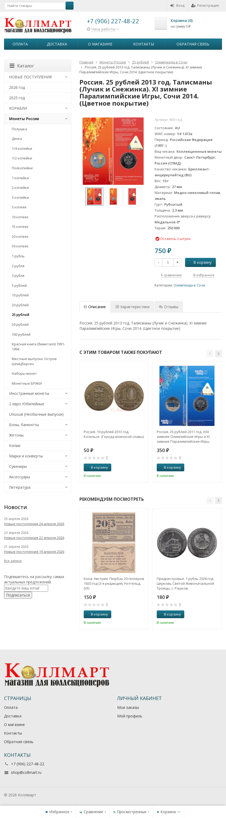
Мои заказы (128, 707)
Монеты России (24, 118)
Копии (14, 445)
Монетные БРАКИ (27, 383)
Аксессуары (19, 476)
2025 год (17, 97)
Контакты (143, 44)
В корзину (199, 262)
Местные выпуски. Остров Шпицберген (34, 361)
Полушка (19, 129)
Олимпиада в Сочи (189, 285)
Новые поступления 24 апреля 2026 (34, 523)
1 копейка (20, 177)
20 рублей (20, 305)
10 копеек (20, 217)
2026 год (17, 87)
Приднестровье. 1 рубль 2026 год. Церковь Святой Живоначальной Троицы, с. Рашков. (185, 583)
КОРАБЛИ (18, 108)
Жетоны (16, 435)
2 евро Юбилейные (26, 403)
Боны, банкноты (24, 424)
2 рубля (18, 265)
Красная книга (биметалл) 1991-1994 (38, 346)
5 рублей (19, 285)
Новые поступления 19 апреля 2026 (34, 551)
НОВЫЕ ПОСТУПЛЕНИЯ (30, 76)
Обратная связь (193, 44)
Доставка (57, 44)
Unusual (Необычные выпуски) (36, 414)
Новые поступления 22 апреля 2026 (34, 537)
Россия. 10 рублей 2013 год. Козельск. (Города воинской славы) (114, 434)
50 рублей (20, 324)
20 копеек (20, 236)
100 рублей (21, 334)
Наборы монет (24, 373)
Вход (177, 5)
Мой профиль (129, 715)
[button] (209, 353)
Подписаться (18, 595)
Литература (19, 487)
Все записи (13, 561)
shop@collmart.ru (26, 772)
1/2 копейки (22, 158)
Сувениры (18, 466)
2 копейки (20, 187)
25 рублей (20, 314)
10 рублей (20, 295)
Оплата (20, 44)
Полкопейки (22, 168)
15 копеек (20, 226)
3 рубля (18, 275)
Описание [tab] (95, 306)
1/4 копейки (22, 148)
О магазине (100, 44)
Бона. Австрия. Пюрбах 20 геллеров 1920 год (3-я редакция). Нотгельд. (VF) (114, 583)
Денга (17, 138)
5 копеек (19, 207)
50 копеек (20, 246)
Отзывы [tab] (168, 306)
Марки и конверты (26, 455)
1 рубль (18, 256)
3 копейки (20, 197)
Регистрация (205, 5)
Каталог (22, 66)
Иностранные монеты (29, 393)
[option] (94, 196)
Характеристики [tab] (132, 306)
